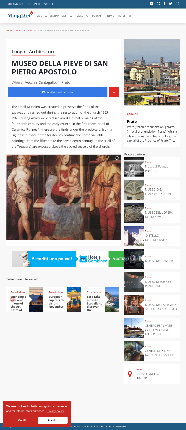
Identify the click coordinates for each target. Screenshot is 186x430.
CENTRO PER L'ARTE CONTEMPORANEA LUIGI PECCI (158, 329)
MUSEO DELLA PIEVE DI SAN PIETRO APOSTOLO (161, 307)
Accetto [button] (52, 420)
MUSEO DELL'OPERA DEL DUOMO (159, 214)
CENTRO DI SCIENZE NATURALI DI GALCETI (159, 353)
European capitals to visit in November (56, 302)
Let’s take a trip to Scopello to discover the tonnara (94, 305)
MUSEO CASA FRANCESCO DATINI (158, 191)
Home (9, 30)
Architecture (30, 30)
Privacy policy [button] (55, 411)
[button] (16, 4)
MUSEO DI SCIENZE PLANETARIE (158, 284)
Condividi (57, 92)
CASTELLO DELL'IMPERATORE (157, 237)
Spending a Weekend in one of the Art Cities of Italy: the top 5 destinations (20, 308)
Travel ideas (18, 292)
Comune (132, 114)
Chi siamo (34, 3)
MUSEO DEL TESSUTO (159, 261)
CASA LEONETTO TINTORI (148, 376)
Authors (49, 3)
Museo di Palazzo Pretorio (156, 168)
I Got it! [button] (21, 420)
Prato (18, 30)
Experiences (94, 292)
